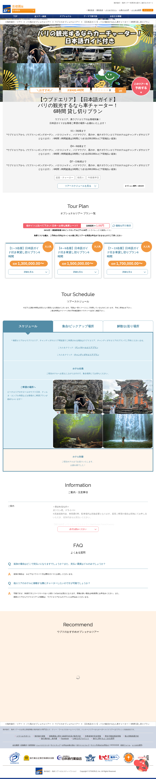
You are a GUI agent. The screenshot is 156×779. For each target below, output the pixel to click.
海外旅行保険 (39, 736)
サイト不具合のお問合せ (100, 745)
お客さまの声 (124, 10)
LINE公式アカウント (81, 738)
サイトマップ (55, 745)
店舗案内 (23, 745)
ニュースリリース (42, 745)
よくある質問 (136, 10)
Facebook (65, 738)
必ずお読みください (78, 529)
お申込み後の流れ (68, 745)
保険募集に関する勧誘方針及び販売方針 (65, 736)
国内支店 (99, 10)
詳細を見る (29, 272)
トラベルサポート (23, 736)
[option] (26, 677)
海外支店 (91, 10)
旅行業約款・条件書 (49, 738)
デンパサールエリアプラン (86, 347)
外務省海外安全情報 (93, 736)
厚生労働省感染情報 (113, 736)
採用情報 (31, 745)
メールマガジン (111, 10)
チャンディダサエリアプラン (86, 355)
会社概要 (15, 745)
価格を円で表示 (123, 225)
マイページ (148, 10)
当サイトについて (82, 745)
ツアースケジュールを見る (78, 186)
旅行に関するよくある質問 (103, 738)
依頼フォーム (125, 745)
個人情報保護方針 (132, 736)
